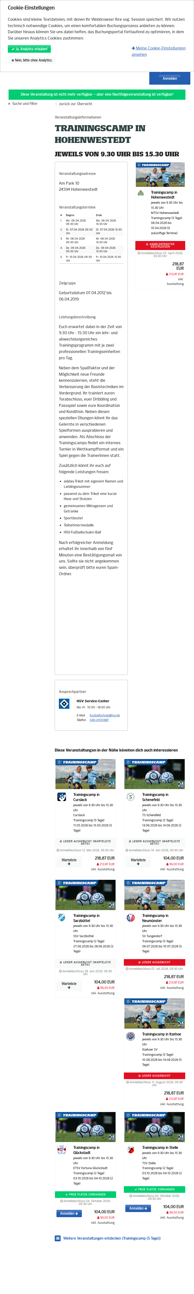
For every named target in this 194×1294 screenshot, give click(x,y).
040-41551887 (99, 720)
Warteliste (69, 861)
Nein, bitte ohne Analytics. (32, 60)
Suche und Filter (25, 104)
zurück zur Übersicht (75, 104)
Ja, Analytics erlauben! (29, 49)
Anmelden (170, 78)
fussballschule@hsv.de (105, 715)
